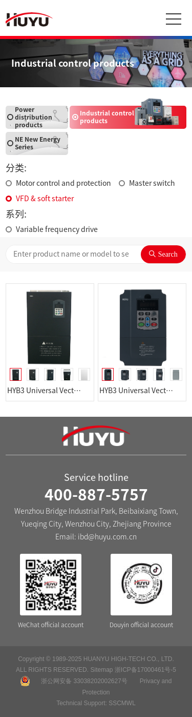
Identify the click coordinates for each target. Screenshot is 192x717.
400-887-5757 (96, 494)
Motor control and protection (63, 183)
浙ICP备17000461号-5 (145, 669)
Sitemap (101, 669)
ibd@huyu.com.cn (107, 536)
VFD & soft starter (45, 198)
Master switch (152, 183)
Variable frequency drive (57, 229)
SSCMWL (122, 703)
